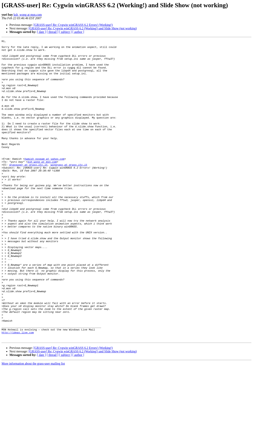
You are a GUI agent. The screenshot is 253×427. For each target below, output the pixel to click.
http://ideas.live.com (18, 391)
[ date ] (41, 32)
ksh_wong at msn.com (28, 14)
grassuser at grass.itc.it (28, 190)
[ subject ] (65, 32)
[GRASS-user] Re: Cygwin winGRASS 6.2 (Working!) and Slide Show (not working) (83, 28)
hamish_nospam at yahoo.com (44, 183)
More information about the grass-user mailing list (33, 423)
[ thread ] (52, 32)
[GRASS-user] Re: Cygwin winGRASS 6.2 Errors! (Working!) (73, 24)
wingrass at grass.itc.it (69, 190)
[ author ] (78, 32)
